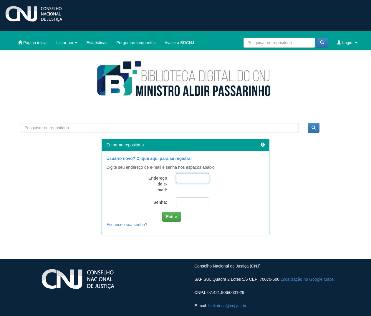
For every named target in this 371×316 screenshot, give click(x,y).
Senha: (160, 202)
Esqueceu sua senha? (126, 224)
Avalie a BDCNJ (179, 42)
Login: (347, 42)
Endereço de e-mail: (157, 184)
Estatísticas (96, 42)
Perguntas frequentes (136, 42)
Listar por (66, 42)
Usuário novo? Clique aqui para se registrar (149, 158)
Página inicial (32, 42)
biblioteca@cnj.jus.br (227, 305)
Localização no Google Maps (307, 279)
